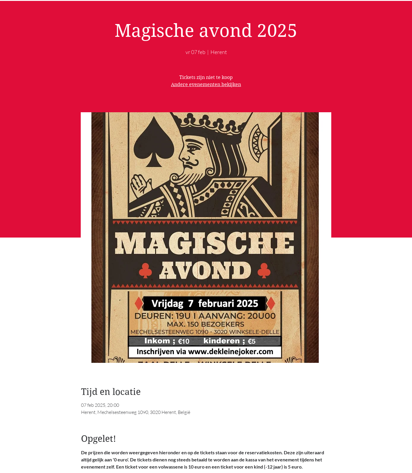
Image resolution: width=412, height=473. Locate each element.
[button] (401, 10)
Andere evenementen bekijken (206, 84)
